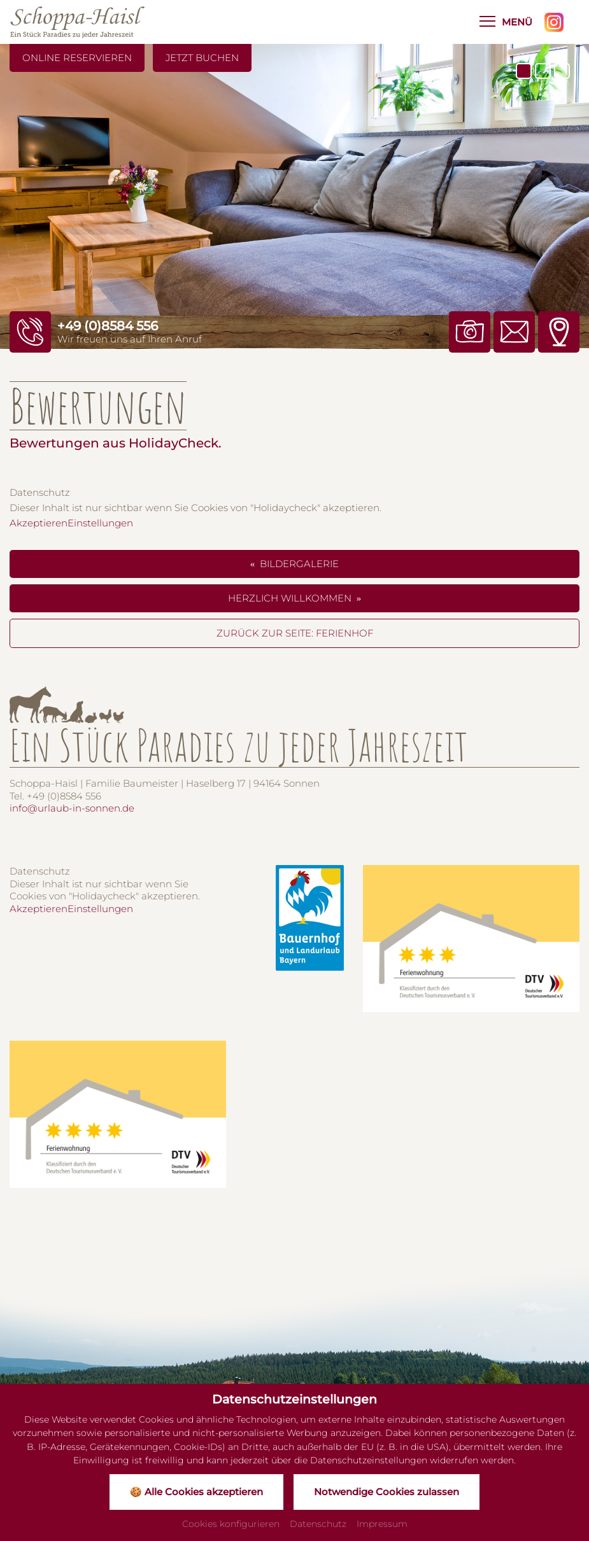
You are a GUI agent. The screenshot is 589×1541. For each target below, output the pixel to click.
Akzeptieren (38, 523)
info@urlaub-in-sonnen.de (72, 808)
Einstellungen (100, 523)
